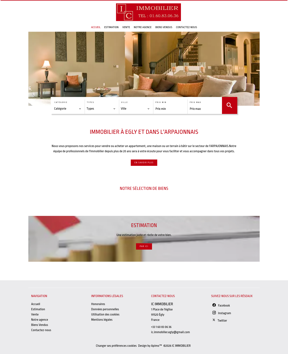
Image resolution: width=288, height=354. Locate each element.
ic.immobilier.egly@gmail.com (170, 332)
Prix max (195, 102)
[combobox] (68, 108)
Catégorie (61, 102)
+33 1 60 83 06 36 (161, 327)
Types (90, 102)
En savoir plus (144, 162)
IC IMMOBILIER (162, 304)
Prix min (160, 102)
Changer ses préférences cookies (116, 345)
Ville (124, 102)
